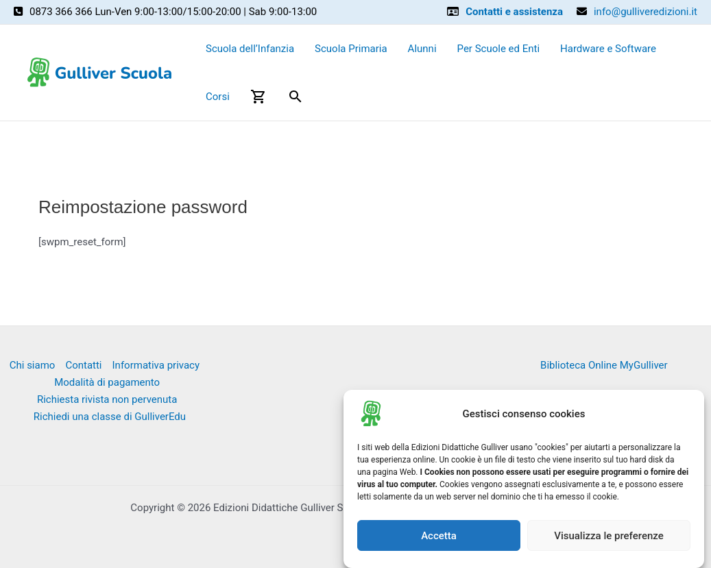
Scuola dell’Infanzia (250, 48)
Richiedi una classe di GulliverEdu (110, 416)
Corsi (218, 96)
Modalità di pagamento (107, 382)
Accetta (439, 536)
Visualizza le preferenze (609, 536)
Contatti (83, 365)
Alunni (422, 48)
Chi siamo (33, 365)
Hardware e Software (608, 48)
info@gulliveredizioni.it (645, 11)
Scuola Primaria (351, 48)
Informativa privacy (156, 365)
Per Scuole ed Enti (498, 48)
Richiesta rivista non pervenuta (107, 399)
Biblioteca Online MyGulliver (604, 365)
